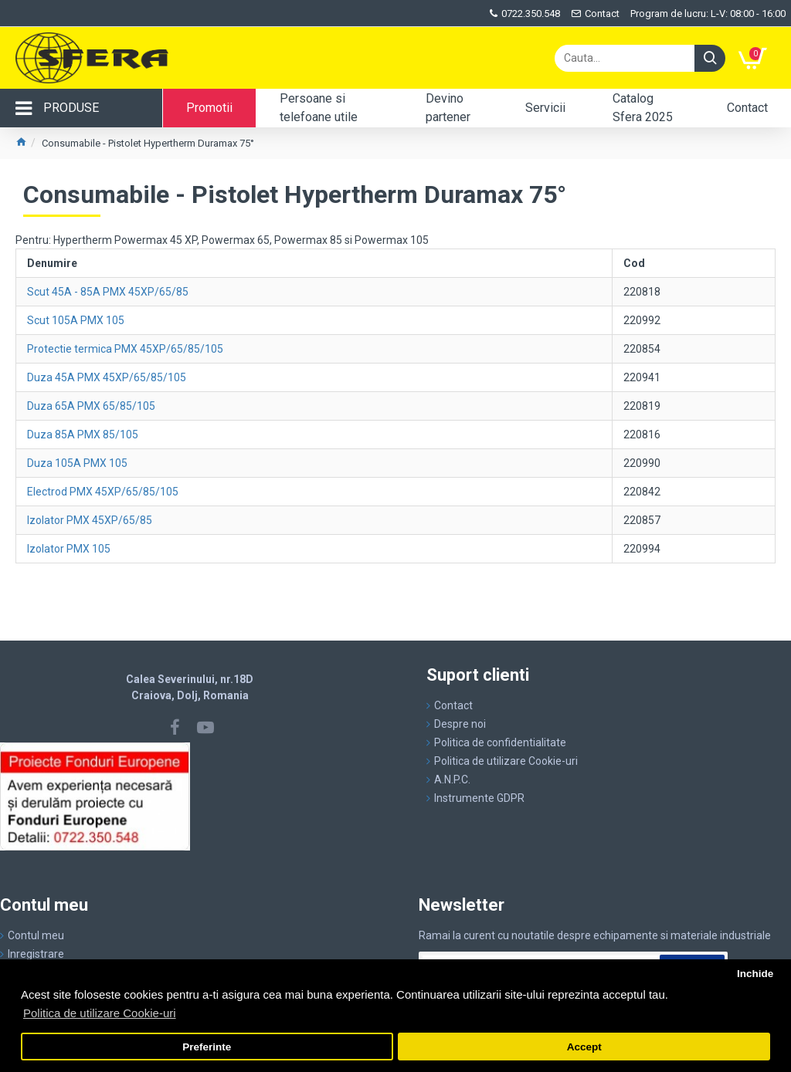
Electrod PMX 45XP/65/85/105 (102, 491)
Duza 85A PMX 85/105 (82, 434)
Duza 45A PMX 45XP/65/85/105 (106, 377)
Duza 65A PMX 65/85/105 (91, 406)
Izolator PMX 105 (68, 549)
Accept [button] (584, 1047)
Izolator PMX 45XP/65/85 (89, 520)
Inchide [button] (755, 973)
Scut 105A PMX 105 (75, 320)
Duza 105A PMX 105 (77, 463)
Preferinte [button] (206, 1047)
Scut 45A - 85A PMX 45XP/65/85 (107, 292)
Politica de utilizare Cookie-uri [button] (99, 1013)
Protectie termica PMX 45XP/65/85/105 (125, 349)
